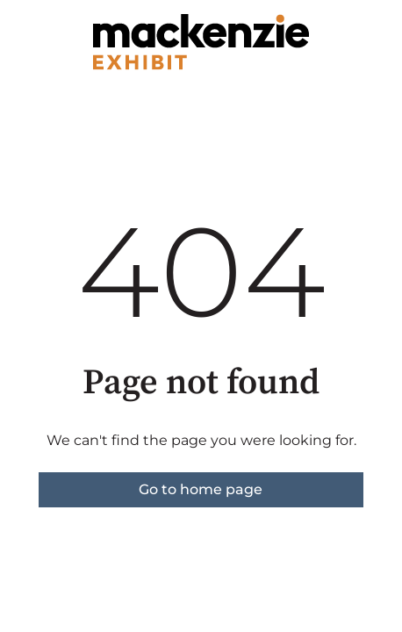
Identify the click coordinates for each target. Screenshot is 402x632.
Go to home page (200, 489)
